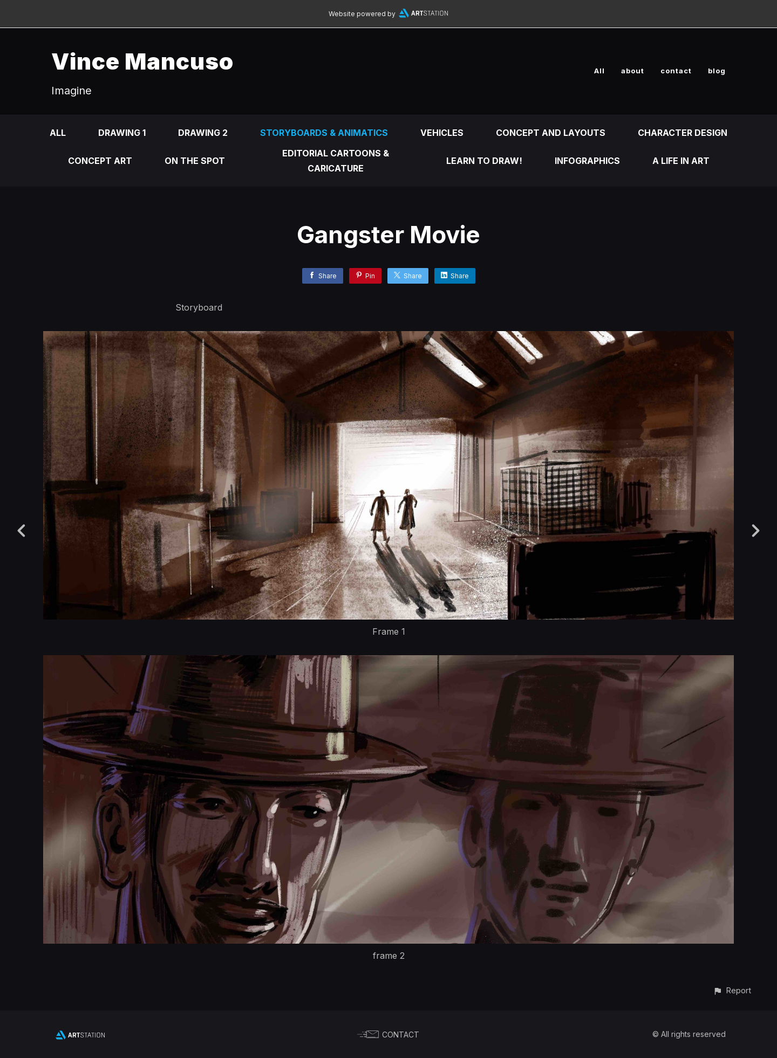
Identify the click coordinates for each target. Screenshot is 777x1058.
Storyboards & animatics (324, 132)
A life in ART (681, 160)
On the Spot (195, 160)
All (599, 70)
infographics (587, 160)
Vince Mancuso (142, 61)
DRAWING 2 (203, 132)
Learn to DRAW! (484, 160)
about (632, 70)
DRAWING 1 (122, 132)
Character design (682, 132)
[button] (731, 990)
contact (676, 70)
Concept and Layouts (550, 132)
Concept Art (100, 160)
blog (717, 70)
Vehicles (442, 132)
